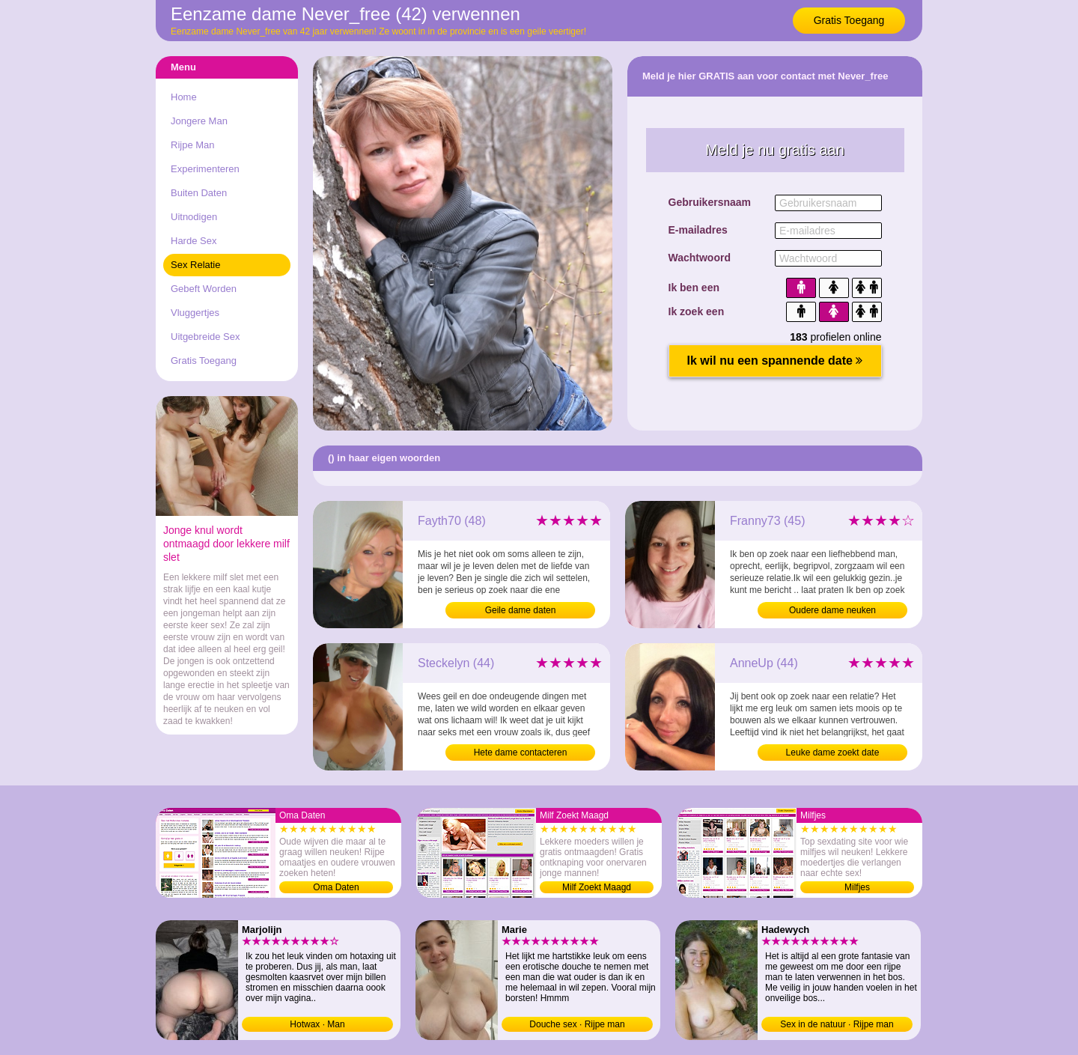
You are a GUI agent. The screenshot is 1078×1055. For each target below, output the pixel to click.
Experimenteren (205, 168)
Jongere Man (199, 121)
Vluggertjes (195, 312)
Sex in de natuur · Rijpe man (836, 1024)
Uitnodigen (194, 216)
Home (184, 97)
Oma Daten (336, 887)
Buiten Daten (199, 192)
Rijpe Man (193, 145)
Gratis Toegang (849, 20)
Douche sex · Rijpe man (576, 1024)
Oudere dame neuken (832, 610)
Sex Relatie (195, 264)
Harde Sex (193, 240)
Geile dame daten (520, 610)
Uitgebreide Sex (205, 336)
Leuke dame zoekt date (833, 752)
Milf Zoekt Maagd (596, 887)
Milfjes (857, 887)
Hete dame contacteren (520, 752)
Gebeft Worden (204, 288)
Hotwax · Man (317, 1024)
